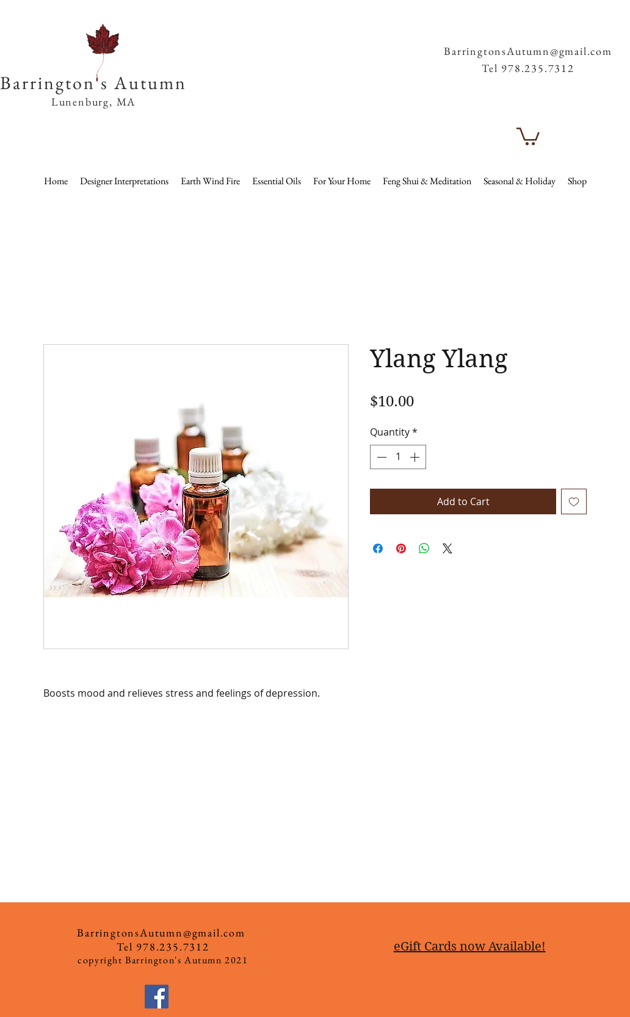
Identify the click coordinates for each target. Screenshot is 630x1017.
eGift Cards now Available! (470, 947)
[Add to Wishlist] (574, 501)
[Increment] (415, 457)
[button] (591, 30)
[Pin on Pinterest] (401, 548)
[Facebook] (156, 996)
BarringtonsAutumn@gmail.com (528, 51)
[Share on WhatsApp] (424, 548)
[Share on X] (447, 548)
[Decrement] (380, 457)
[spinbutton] (398, 457)
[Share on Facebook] (378, 548)
